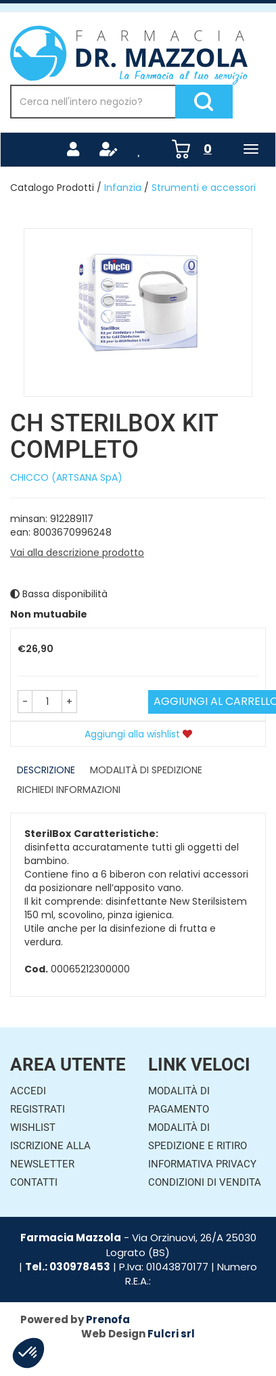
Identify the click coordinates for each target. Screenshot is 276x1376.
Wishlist (32, 1127)
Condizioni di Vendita (204, 1182)
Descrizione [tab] (46, 770)
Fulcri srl (171, 1334)
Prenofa (108, 1319)
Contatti (34, 1182)
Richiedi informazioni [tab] (68, 789)
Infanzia (122, 187)
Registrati (37, 1109)
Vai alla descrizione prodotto (77, 552)
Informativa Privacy (202, 1164)
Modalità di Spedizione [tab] (146, 770)
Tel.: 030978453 (67, 1267)
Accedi (28, 1091)
